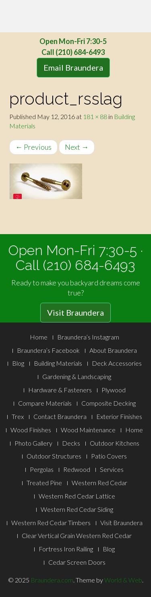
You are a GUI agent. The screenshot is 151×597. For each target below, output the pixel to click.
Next (77, 146)
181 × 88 (95, 116)
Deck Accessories (117, 363)
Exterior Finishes (119, 416)
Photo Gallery (33, 443)
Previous (33, 146)
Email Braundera (73, 67)
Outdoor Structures (54, 456)
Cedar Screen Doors (76, 562)
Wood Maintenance (88, 430)
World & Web (123, 580)
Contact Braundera (60, 416)
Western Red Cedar (99, 482)
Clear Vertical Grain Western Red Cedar (77, 535)
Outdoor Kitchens (114, 443)
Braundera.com (52, 580)
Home (39, 337)
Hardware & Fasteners (60, 390)
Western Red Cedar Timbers (51, 522)
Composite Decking (108, 403)
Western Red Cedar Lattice (77, 496)
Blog (18, 363)
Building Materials (58, 363)
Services (112, 469)
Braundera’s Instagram (88, 337)
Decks (71, 443)
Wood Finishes (30, 430)
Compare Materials (45, 403)
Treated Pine (44, 482)
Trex (18, 416)
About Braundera (113, 350)
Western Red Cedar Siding (77, 509)
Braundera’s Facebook (48, 350)
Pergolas (42, 469)
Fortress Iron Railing (66, 549)
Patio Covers (109, 456)
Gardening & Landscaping (76, 376)
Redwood (76, 469)
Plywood (113, 390)
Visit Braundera (75, 312)
